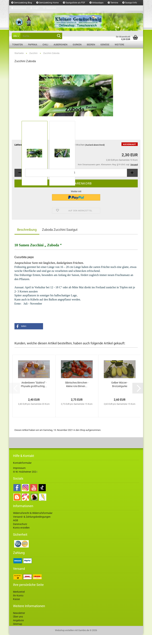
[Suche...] (16, 36)
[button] (18, 8)
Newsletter (19, 613)
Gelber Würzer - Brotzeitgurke (119, 384)
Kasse (16, 599)
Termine (113, 2)
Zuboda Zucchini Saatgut (60, 229)
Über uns (18, 616)
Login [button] (34, 8)
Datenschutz (20, 524)
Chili (45, 44)
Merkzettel (49, 8)
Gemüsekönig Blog (21, 2)
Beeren (91, 44)
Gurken (77, 44)
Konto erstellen (21, 527)
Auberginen (60, 44)
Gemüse (104, 44)
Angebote (18, 620)
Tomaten (17, 44)
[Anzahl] (76, 173)
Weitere (119, 44)
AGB (15, 520)
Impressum (19, 468)
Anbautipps (96, 2)
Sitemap (17, 623)
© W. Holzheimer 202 (24, 471)
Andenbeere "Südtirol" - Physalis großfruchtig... (34, 384)
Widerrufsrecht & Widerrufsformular (33, 513)
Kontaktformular (22, 462)
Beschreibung (27, 229)
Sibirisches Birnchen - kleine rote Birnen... (76, 384)
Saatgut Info (129, 2)
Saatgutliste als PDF (74, 2)
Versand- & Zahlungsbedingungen (32, 516)
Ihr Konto (18, 595)
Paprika (32, 44)
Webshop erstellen (64, 630)
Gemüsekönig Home (47, 2)
